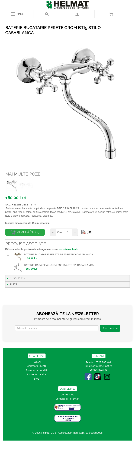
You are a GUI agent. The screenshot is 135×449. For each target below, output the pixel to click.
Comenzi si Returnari (67, 398)
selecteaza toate (68, 249)
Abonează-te (110, 328)
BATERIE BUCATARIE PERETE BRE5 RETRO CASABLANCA (58, 254)
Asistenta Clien (35, 366)
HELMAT (36, 361)
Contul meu (67, 394)
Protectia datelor (36, 374)
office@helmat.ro (102, 366)
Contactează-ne (98, 369)
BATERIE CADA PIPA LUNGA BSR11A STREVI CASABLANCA (59, 265)
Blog (36, 378)
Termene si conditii (36, 370)
